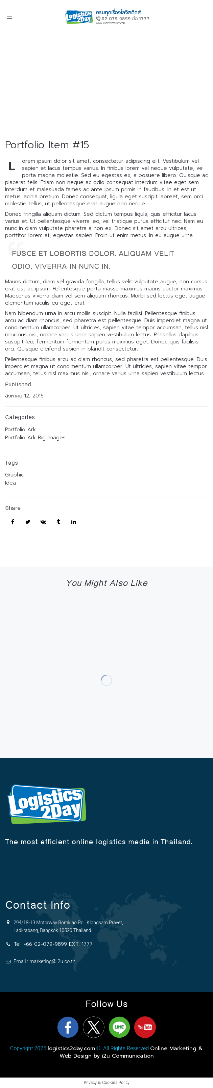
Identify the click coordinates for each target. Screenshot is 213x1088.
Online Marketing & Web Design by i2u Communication (131, 1052)
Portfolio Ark (20, 429)
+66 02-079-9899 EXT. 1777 (58, 944)
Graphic (14, 474)
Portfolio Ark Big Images (35, 437)
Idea (10, 483)
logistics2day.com (71, 1048)
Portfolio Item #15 (47, 145)
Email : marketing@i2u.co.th (44, 961)
